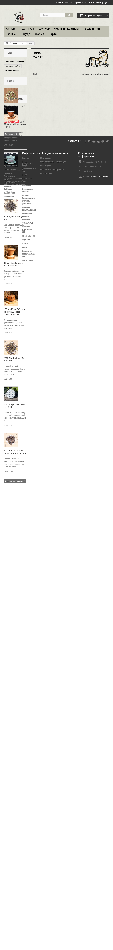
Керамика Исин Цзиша (12, 177)
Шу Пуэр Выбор (12, 66)
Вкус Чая (26, 903)
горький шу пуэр (13, 319)
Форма (39, 34)
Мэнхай (8, 328)
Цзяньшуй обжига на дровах (15, 313)
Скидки (10, 339)
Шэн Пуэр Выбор (13, 151)
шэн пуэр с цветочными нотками (11, 240)
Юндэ (7, 299)
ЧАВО (25, 907)
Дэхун (17, 147)
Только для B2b (12, 104)
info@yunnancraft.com (99, 839)
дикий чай (10, 288)
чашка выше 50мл (13, 109)
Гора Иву (9, 234)
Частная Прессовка (14, 205)
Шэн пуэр (27, 28)
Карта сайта (27, 923)
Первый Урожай (12, 261)
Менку (8, 218)
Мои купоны (46, 836)
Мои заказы (45, 821)
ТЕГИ (24, 910)
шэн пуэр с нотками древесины (14, 293)
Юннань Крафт (12, 162)
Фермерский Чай (13, 252)
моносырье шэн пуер (12, 273)
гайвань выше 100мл (12, 72)
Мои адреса (45, 829)
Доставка (26, 848)
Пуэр (18, 324)
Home (24, 838)
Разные (11, 34)
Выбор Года (18, 43)
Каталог (11, 28)
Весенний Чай (10, 829)
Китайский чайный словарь (27, 879)
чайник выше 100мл (14, 136)
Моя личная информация (52, 833)
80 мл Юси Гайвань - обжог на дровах (14, 568)
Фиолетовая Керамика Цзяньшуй (14, 224)
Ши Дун (8, 324)
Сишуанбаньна (12, 214)
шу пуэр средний (13, 100)
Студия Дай (10, 113)
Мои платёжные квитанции (53, 825)
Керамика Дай (11, 229)
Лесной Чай (10, 196)
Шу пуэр (44, 28)
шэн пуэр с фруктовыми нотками (11, 281)
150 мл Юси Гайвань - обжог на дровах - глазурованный (15, 616)
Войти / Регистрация (98, 2)
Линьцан (9, 247)
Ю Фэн (8, 147)
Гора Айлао (10, 118)
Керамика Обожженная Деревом (11, 169)
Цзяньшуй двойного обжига (14, 130)
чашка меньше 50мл (14, 192)
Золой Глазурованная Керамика (12, 305)
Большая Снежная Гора (14, 266)
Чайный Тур (27, 886)
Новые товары (14, 403)
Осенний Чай (10, 833)
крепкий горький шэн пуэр (13, 78)
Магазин (7, 821)
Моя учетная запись (54, 816)
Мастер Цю (10, 209)
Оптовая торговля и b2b (27, 892)
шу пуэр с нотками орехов (14, 157)
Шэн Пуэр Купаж (13, 187)
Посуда (25, 34)
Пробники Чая (28, 899)
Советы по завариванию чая (28, 917)
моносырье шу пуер (14, 256)
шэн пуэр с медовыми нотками (14, 141)
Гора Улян (9, 200)
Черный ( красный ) (67, 28)
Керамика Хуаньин (14, 183)
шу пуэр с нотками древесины (14, 123)
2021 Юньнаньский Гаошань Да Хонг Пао (15, 756)
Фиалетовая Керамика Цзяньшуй (14, 94)
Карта (53, 34)
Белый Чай (92, 28)
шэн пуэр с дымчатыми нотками (11, 86)
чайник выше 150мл (14, 62)
